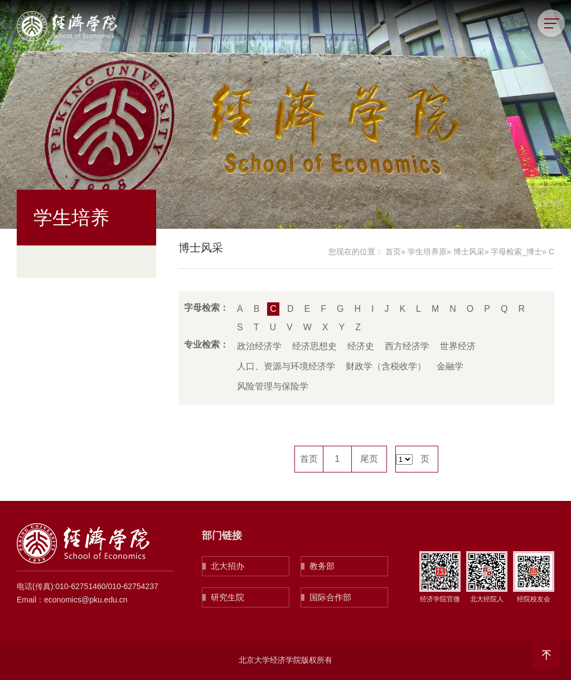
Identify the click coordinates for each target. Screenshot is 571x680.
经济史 (360, 346)
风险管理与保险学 (272, 386)
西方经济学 (407, 346)
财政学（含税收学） (386, 366)
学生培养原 (427, 251)
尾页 (369, 459)
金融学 (450, 366)
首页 (393, 251)
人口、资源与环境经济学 (286, 366)
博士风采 (469, 251)
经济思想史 (314, 346)
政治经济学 (259, 346)
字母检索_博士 (516, 251)
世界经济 (458, 346)
